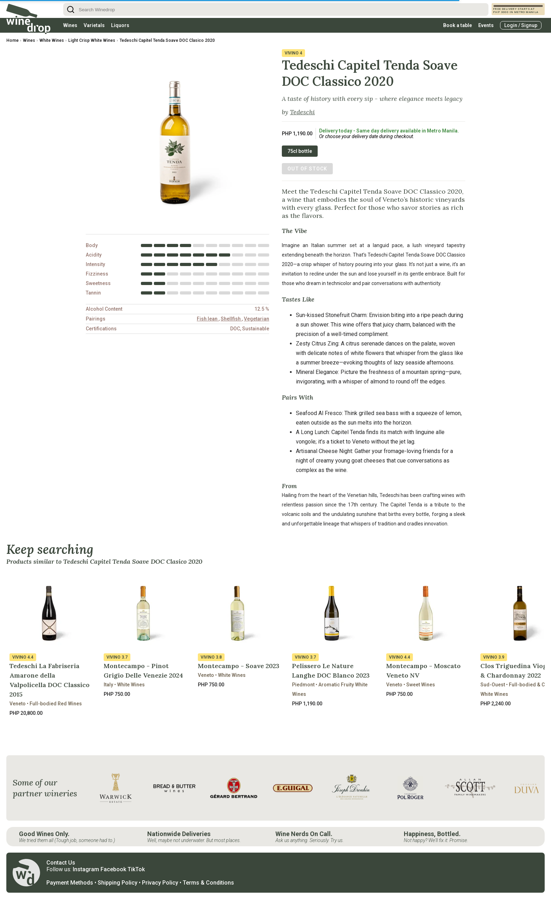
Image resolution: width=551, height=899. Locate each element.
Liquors (120, 25)
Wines (70, 25)
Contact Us (60, 862)
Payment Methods (69, 882)
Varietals (94, 25)
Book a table (457, 25)
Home (12, 40)
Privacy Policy (160, 882)
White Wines (51, 40)
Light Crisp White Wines (91, 40)
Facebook (113, 869)
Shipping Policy (117, 882)
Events (486, 25)
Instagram (86, 869)
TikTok (136, 869)
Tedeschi (302, 112)
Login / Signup (520, 25)
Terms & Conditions (208, 882)
